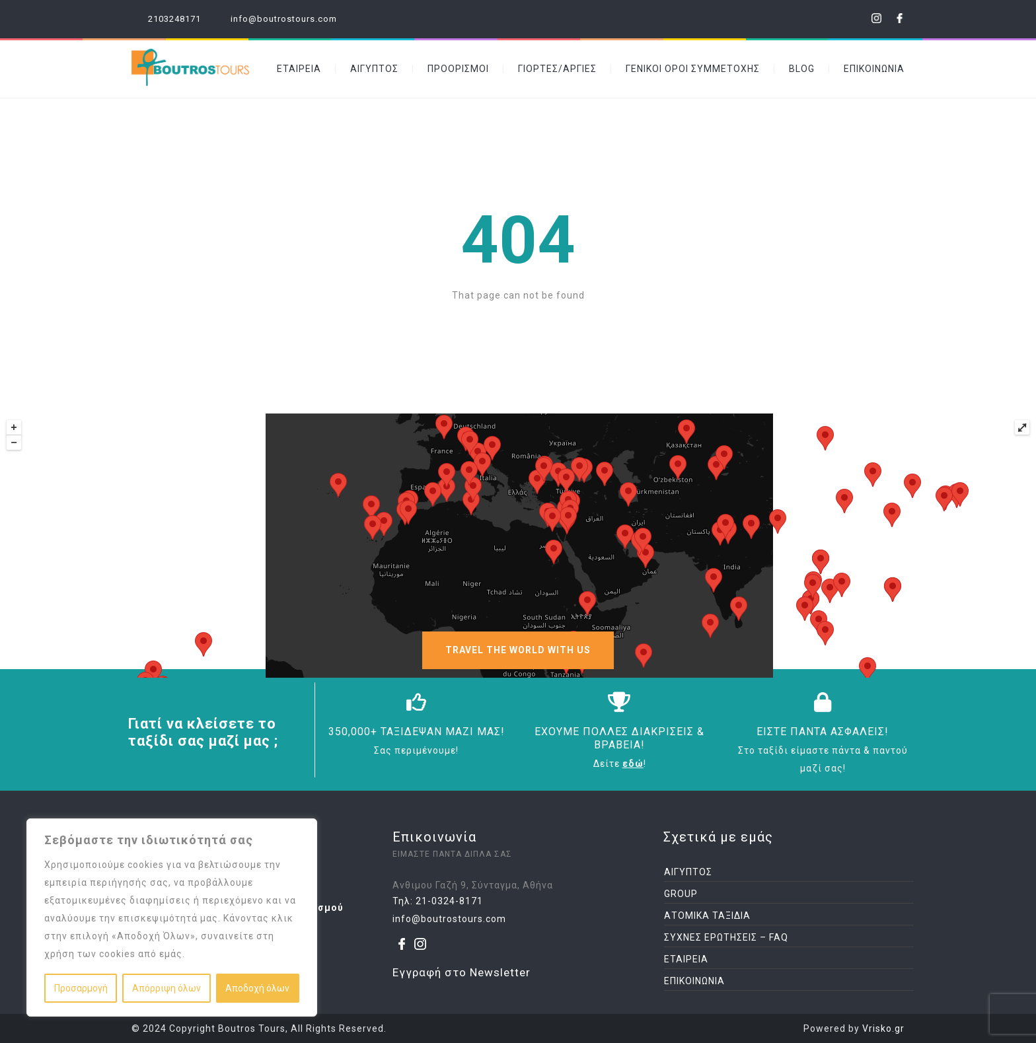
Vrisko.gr (883, 1028)
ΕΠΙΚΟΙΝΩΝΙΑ (874, 68)
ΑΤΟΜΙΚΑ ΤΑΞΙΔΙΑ (707, 915)
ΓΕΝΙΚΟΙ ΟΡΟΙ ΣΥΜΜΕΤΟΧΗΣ (693, 68)
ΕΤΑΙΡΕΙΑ (299, 68)
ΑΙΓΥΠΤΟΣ (374, 68)
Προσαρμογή (81, 988)
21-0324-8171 (449, 901)
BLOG (802, 68)
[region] (171, 917)
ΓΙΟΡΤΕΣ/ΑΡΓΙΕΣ (557, 68)
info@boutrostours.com (284, 19)
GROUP (681, 893)
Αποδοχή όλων (257, 988)
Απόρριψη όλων (166, 988)
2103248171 (174, 19)
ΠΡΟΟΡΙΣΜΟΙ (458, 68)
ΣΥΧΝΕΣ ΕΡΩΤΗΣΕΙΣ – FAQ (726, 937)
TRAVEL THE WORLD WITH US (518, 650)
